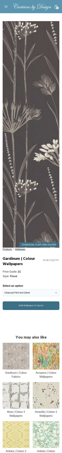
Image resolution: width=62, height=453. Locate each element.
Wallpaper (20, 249)
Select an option (13, 285)
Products (7, 249)
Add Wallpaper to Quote (23, 305)
